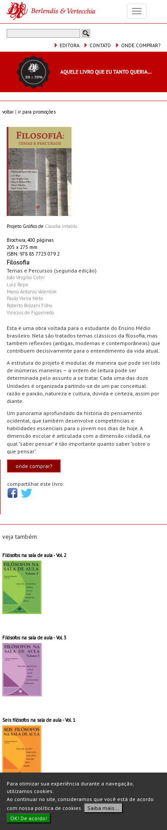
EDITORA (66, 45)
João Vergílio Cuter (26, 277)
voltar (8, 112)
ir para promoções (37, 112)
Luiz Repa (17, 284)
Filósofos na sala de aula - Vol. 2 (34, 555)
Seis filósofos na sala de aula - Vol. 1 (38, 720)
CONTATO (97, 45)
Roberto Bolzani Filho (29, 305)
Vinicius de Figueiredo (30, 312)
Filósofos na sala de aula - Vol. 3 (34, 638)
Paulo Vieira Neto (25, 298)
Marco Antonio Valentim (32, 292)
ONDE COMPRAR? (137, 45)
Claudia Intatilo (61, 226)
